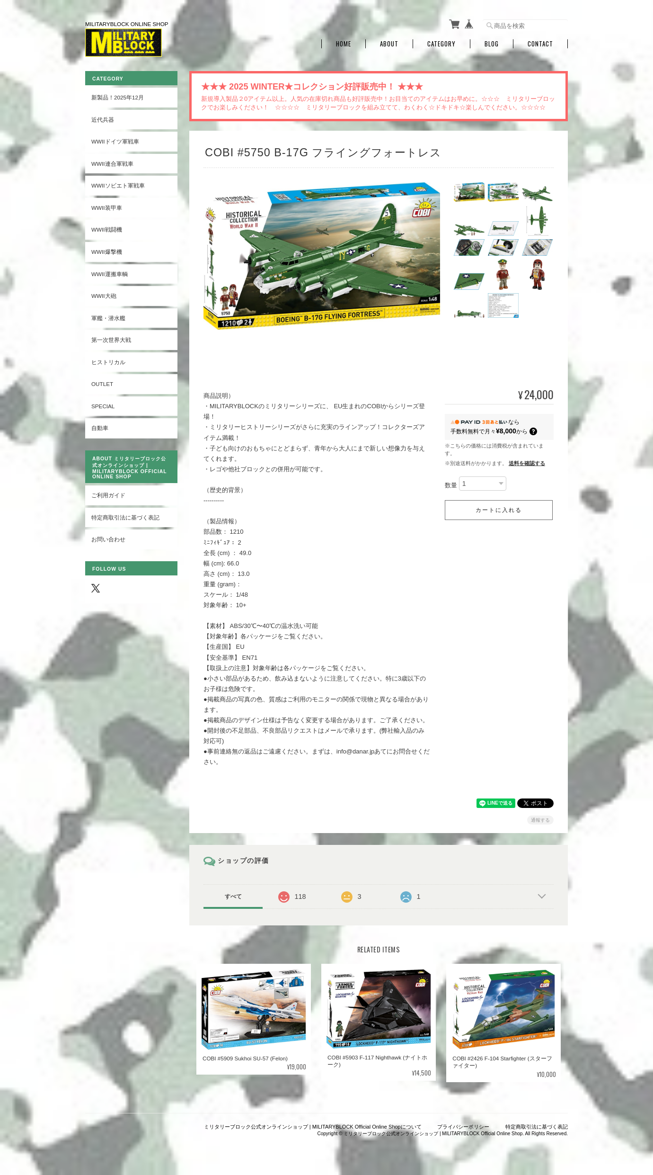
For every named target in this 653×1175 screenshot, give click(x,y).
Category (441, 43)
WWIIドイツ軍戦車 (115, 141)
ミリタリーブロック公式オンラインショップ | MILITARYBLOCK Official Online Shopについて (313, 1127)
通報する (540, 820)
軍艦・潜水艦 (108, 318)
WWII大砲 (103, 296)
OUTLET (102, 384)
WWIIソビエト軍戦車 (118, 185)
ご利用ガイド (108, 495)
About (389, 43)
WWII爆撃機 (106, 252)
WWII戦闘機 (106, 229)
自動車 (99, 428)
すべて (233, 896)
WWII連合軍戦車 (112, 164)
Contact (540, 43)
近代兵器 (102, 120)
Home (343, 43)
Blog (492, 43)
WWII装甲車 (106, 208)
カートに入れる (499, 510)
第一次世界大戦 (111, 340)
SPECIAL (103, 406)
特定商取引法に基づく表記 (125, 517)
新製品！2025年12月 (117, 97)
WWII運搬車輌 (109, 274)
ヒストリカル (108, 362)
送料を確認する (527, 463)
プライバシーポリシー (463, 1127)
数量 (451, 485)
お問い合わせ (108, 539)
